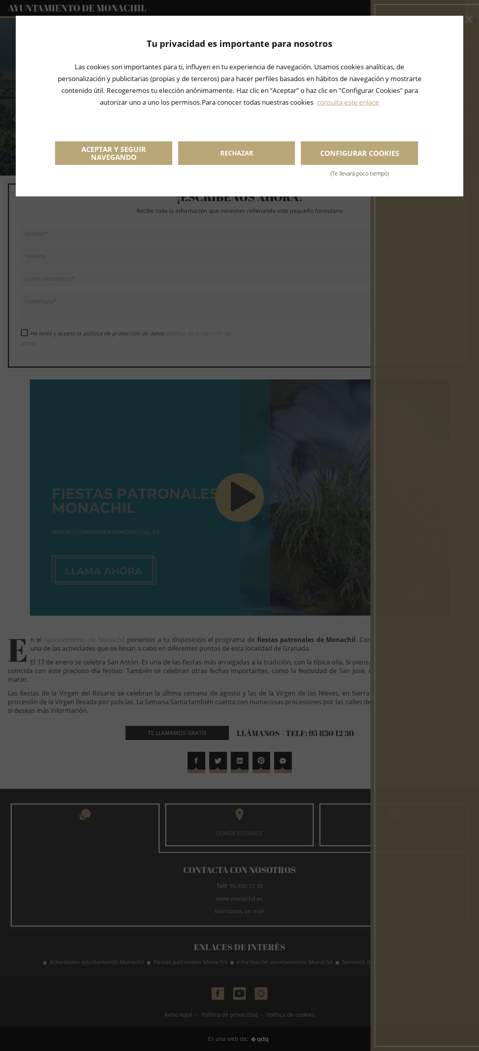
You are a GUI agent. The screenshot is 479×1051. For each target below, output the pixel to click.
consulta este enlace (348, 102)
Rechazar (236, 153)
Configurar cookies (359, 156)
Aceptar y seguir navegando (113, 153)
